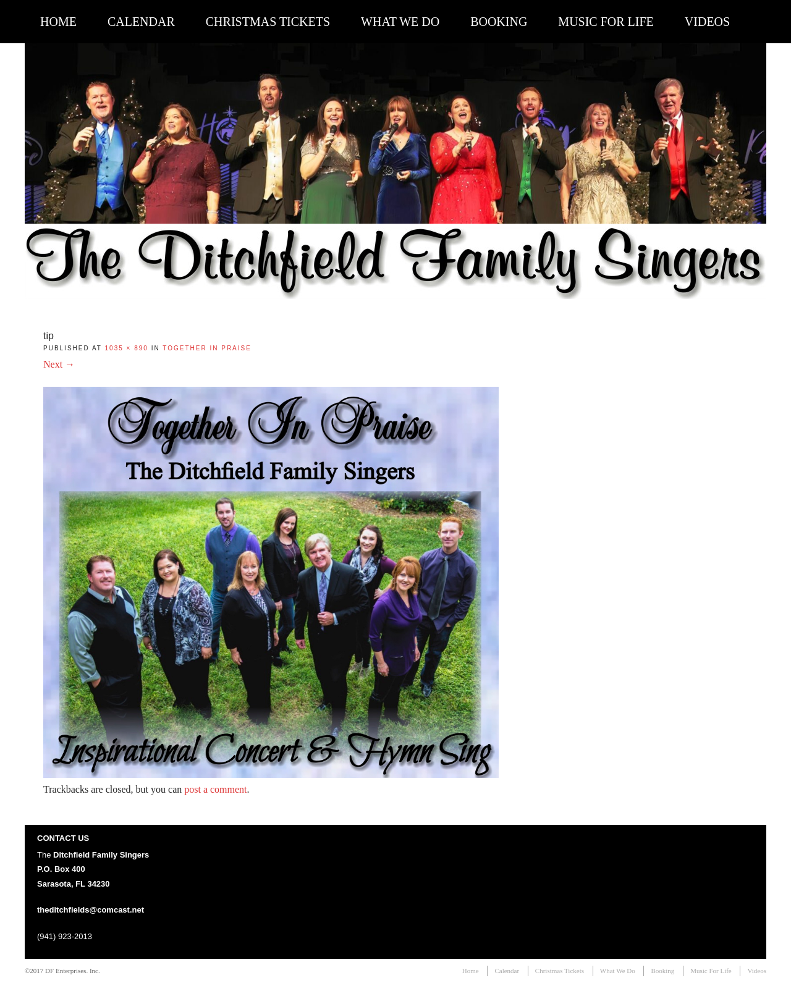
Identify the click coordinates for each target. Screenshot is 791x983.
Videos (707, 21)
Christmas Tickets (268, 21)
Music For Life (605, 21)
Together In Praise (207, 348)
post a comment (215, 789)
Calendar (141, 21)
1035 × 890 (126, 348)
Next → (59, 364)
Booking (498, 21)
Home (58, 21)
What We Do (400, 21)
